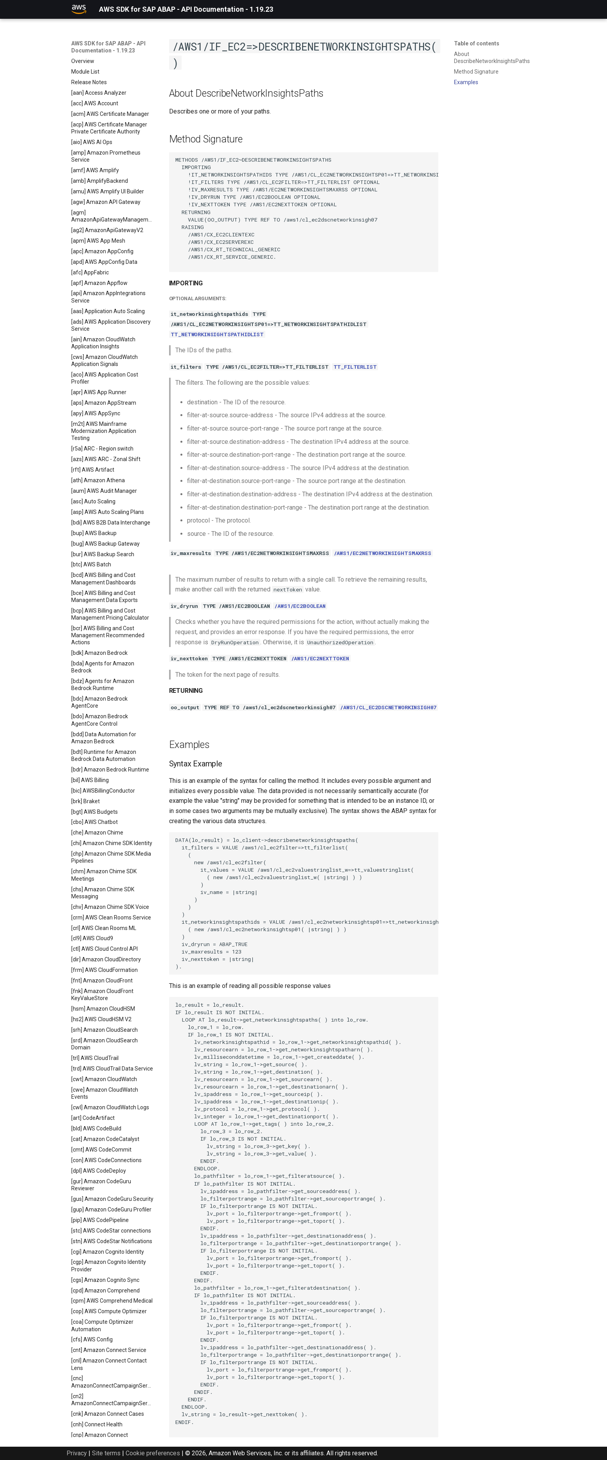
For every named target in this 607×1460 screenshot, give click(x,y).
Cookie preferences (153, 1453)
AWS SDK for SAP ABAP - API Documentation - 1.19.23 (108, 47)
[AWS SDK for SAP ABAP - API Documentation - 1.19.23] (79, 9)
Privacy (77, 1453)
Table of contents (476, 43)
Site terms (106, 1453)
